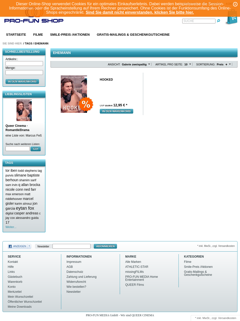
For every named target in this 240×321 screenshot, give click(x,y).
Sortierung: (205, 64)
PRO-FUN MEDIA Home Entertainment (141, 278)
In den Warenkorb (116, 111)
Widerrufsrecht (76, 282)
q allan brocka (29, 185)
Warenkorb (15, 282)
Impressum (73, 262)
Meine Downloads (20, 307)
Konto (12, 287)
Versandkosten (227, 318)
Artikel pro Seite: (169, 64)
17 (8, 222)
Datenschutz (74, 272)
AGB (69, 267)
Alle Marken (133, 262)
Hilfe (11, 267)
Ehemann (41, 43)
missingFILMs (134, 272)
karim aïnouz (23, 203)
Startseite (16, 34)
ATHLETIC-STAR (136, 267)
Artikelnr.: (12, 59)
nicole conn (14, 189)
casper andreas (26, 213)
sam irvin (12, 185)
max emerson (15, 194)
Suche (189, 21)
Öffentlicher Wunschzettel (25, 302)
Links (11, 272)
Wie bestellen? (76, 287)
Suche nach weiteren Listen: (23, 144)
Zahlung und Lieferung (81, 277)
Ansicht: (114, 64)
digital (9, 213)
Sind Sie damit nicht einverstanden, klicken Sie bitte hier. (140, 12)
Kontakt (13, 262)
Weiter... (11, 227)
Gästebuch (15, 277)
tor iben (11, 170)
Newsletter (43, 246)
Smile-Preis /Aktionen (70, 34)
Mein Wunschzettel (20, 297)
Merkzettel (15, 292)
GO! (35, 148)
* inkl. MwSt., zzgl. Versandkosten (216, 246)
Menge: (11, 68)
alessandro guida (27, 218)
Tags (28, 43)
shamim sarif (27, 180)
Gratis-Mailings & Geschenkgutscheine (133, 34)
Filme (38, 34)
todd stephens (27, 170)
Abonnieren (105, 246)
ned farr (30, 189)
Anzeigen (19, 246)
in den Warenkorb (22, 81)
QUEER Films (134, 285)
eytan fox (25, 208)
